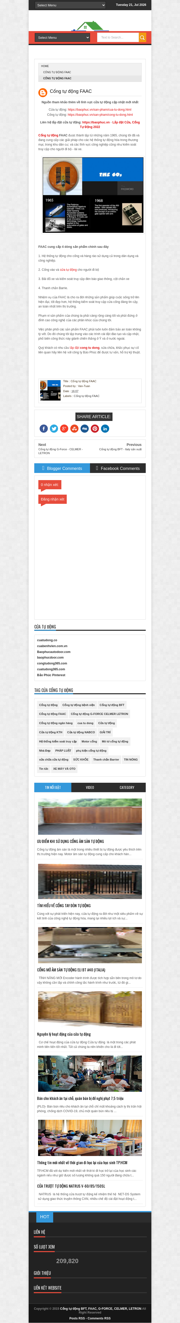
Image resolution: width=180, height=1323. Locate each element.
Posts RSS (77, 1318)
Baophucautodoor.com (54, 652)
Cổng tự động (48, 135)
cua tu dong (85, 723)
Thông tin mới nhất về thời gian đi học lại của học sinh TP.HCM (82, 1162)
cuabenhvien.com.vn (52, 646)
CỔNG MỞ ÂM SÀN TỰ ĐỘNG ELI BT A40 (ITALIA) (71, 969)
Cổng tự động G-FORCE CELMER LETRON (99, 713)
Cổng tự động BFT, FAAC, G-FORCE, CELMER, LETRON (100, 1309)
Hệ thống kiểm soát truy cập (58, 741)
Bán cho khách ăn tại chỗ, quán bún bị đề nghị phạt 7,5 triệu (80, 1098)
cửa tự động (68, 270)
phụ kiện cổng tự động (91, 750)
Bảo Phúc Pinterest (51, 675)
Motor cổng (89, 741)
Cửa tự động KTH (50, 732)
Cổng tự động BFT (112, 705)
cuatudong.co (47, 640)
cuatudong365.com (51, 669)
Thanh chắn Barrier (106, 759)
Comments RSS (99, 1318)
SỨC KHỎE (80, 759)
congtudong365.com (52, 663)
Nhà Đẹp (45, 750)
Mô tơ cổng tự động (115, 741)
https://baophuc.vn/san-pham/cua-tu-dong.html (99, 109)
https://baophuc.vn (96, 122)
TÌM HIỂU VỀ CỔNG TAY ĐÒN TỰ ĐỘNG (64, 905)
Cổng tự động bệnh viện (78, 705)
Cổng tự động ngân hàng (56, 723)
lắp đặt (84, 348)
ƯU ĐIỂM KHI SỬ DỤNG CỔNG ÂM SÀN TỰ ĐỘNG (70, 841)
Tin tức (43, 768)
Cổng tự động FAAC (57, 72)
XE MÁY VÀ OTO (64, 768)
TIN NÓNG (131, 759)
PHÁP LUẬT (63, 750)
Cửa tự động (106, 723)
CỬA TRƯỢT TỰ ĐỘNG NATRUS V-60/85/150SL (71, 1186)
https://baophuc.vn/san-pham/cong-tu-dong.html (100, 115)
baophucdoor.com (50, 657)
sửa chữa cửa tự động (53, 759)
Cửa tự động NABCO (81, 732)
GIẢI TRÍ (105, 732)
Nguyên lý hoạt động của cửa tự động (64, 1034)
